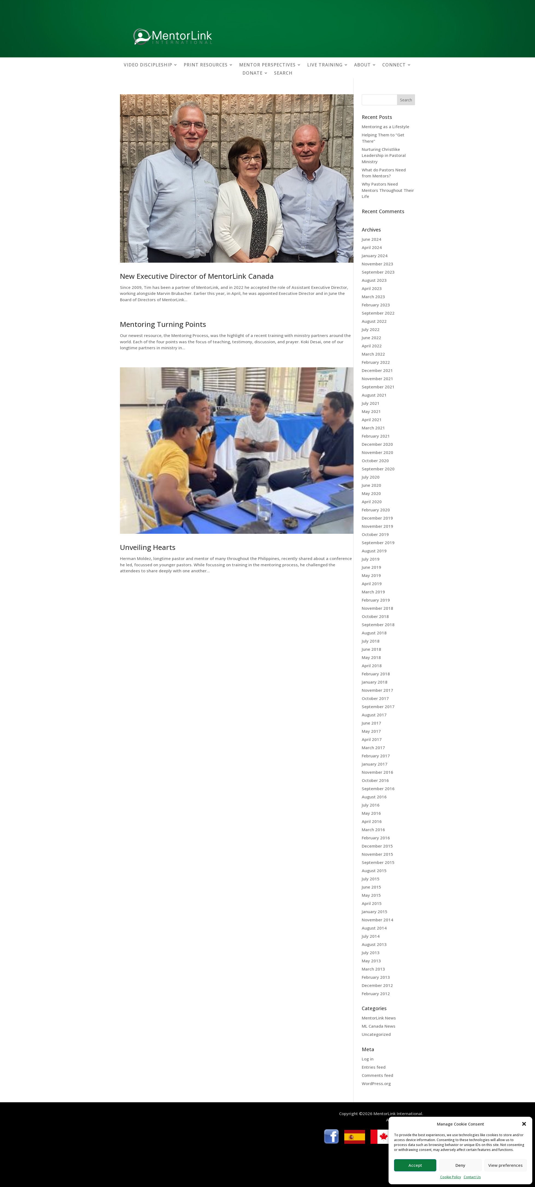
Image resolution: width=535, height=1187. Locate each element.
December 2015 (377, 846)
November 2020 (377, 452)
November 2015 (377, 854)
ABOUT (362, 65)
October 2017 (375, 698)
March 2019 (373, 591)
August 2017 (374, 714)
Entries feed (374, 1067)
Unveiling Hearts (147, 547)
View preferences (505, 1165)
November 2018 (377, 608)
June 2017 (371, 723)
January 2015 (374, 911)
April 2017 (372, 739)
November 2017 (377, 690)
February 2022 (376, 362)
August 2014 (374, 928)
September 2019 (378, 542)
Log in (368, 1059)
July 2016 (371, 805)
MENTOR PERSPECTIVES (267, 65)
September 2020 (378, 468)
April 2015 (372, 903)
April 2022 (372, 345)
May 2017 (371, 731)
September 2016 (378, 788)
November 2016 (377, 772)
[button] (524, 1124)
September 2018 (378, 624)
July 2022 (371, 329)
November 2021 (377, 378)
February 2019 (376, 600)
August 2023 (374, 280)
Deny (460, 1165)
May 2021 (371, 411)
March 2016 (373, 829)
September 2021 (378, 386)
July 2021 (371, 403)
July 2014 (371, 936)
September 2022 (378, 313)
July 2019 (371, 559)
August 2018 (374, 632)
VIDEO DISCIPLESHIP (148, 65)
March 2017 (373, 747)
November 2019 (377, 526)
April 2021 (372, 419)
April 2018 (372, 665)
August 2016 (374, 796)
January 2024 (374, 255)
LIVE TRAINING (325, 65)
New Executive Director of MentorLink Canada (197, 276)
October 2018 (375, 616)
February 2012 (376, 993)
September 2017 (378, 706)
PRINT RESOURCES (206, 65)
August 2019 (374, 550)
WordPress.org (376, 1083)
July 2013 (371, 952)
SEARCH (283, 73)
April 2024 (372, 247)
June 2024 (371, 239)
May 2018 (371, 657)
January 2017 (374, 764)
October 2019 (375, 534)
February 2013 (376, 977)
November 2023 (377, 263)
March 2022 (373, 354)
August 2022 (374, 321)
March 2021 (373, 427)
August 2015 (374, 870)
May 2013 (371, 960)
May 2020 (371, 493)
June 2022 (371, 337)
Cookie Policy (450, 1177)
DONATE (252, 73)
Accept (415, 1165)
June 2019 (371, 567)
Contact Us (472, 1177)
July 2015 (371, 878)
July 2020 (371, 477)
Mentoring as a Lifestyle (385, 126)
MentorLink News (379, 1018)
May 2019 (371, 575)
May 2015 (371, 895)
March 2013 (373, 969)
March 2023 (373, 296)
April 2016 (372, 821)
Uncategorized (376, 1034)
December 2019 (377, 518)
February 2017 (376, 755)
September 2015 (378, 862)
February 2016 (376, 837)
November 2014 (377, 919)
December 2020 (377, 444)
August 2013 (374, 944)
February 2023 (376, 304)
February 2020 (376, 509)
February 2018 (376, 673)
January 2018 (374, 682)
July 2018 (371, 641)
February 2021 (376, 436)
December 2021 (377, 370)
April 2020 (372, 501)
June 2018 (371, 649)
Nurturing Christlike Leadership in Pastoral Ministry (384, 155)
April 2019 (372, 583)
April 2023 (372, 288)
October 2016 (375, 780)
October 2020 (375, 460)
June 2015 (371, 887)
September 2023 (378, 272)
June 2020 (371, 485)
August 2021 (374, 395)
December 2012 (377, 985)
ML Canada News (378, 1026)
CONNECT (394, 65)
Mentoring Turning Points (163, 324)
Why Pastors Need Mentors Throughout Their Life (388, 190)
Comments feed (377, 1075)
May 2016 (371, 813)
